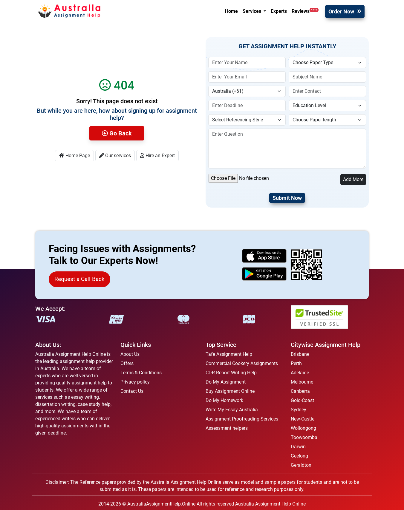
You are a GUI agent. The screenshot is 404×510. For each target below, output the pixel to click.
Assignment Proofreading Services (242, 419)
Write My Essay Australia (232, 409)
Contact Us (131, 391)
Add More (353, 179)
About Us (130, 354)
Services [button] (252, 11)
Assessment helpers (227, 428)
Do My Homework (224, 400)
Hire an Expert (157, 155)
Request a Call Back (79, 279)
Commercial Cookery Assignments (242, 363)
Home (231, 11)
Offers (127, 363)
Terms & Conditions (141, 372)
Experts (279, 11)
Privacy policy (135, 382)
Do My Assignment (226, 382)
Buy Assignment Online (230, 391)
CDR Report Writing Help (231, 372)
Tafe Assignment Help (229, 354)
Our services (115, 155)
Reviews (305, 11)
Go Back (117, 133)
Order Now (341, 11)
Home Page (74, 155)
